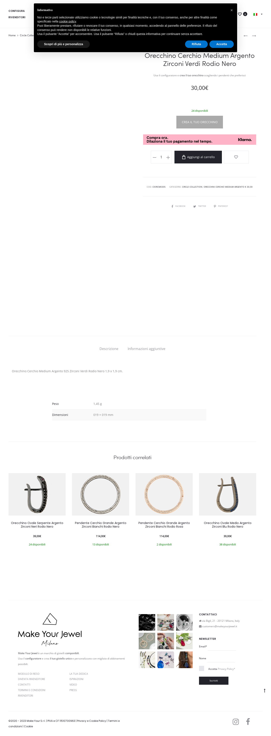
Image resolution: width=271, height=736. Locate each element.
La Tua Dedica (78, 674)
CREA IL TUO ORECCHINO (200, 122)
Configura (16, 11)
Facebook (177, 205)
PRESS (73, 690)
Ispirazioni (76, 679)
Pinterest (222, 205)
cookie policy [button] (67, 21)
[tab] (109, 348)
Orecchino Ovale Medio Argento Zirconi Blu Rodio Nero (228, 525)
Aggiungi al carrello (204, 157)
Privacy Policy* (226, 669)
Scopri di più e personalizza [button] (63, 44)
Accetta (221, 669)
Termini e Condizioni (31, 690)
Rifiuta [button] (196, 44)
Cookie (28, 726)
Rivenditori (16, 17)
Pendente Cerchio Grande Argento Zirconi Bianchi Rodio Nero (100, 525)
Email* (203, 646)
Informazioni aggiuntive (146, 348)
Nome (202, 658)
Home (12, 35)
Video (73, 684)
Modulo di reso (28, 674)
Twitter (199, 205)
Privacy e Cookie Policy (91, 721)
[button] (231, 10)
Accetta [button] (221, 44)
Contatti (24, 684)
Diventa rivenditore (31, 679)
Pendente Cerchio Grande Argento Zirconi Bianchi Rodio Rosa (164, 525)
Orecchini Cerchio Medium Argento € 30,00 (228, 185)
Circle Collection (29, 35)
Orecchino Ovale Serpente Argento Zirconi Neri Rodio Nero (37, 525)
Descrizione (109, 348)
